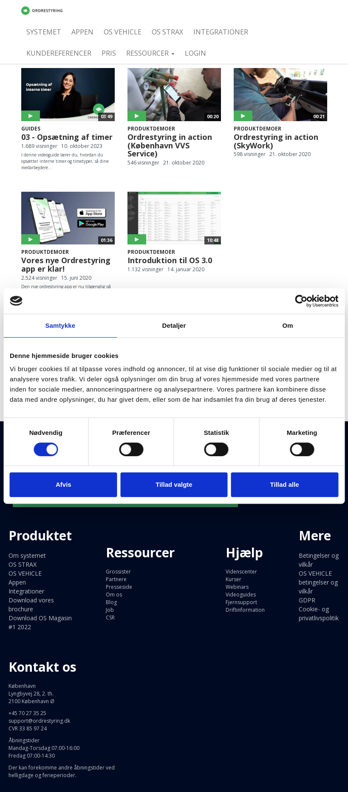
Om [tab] (288, 325)
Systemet (43, 32)
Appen (82, 32)
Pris (109, 53)
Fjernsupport (241, 602)
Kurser (233, 579)
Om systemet (27, 555)
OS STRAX (167, 32)
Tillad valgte (174, 484)
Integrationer (220, 32)
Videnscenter (241, 571)
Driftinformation (245, 609)
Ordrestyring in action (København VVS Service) (169, 145)
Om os (114, 594)
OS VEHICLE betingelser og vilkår (318, 582)
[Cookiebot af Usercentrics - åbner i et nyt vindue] (301, 301)
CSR (110, 617)
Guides (30, 128)
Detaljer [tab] (174, 325)
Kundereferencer (58, 53)
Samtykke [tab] (60, 325)
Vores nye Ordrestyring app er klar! (65, 264)
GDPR (307, 600)
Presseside (119, 586)
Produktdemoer (151, 128)
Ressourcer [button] (150, 53)
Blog (111, 602)
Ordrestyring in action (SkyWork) (276, 141)
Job (110, 609)
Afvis (63, 484)
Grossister (118, 571)
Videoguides (241, 594)
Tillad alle (284, 484)
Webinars (237, 586)
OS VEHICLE (122, 32)
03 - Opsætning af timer (67, 137)
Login (195, 53)
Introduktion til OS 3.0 (169, 260)
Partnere (116, 579)
